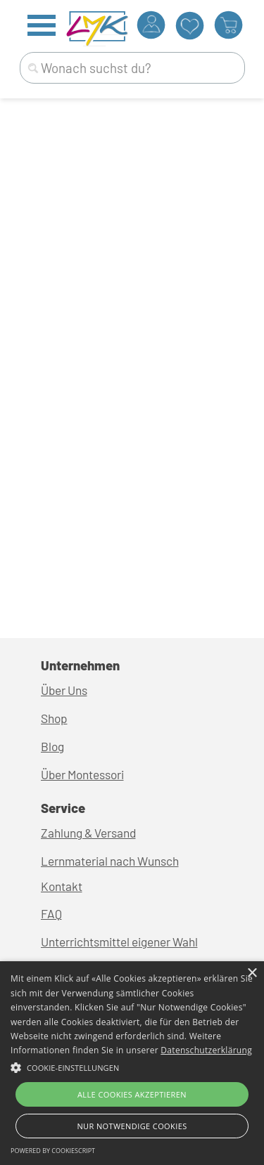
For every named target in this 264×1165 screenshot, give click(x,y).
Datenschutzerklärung (206, 1050)
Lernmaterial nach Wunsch (110, 861)
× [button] (251, 973)
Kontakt (61, 886)
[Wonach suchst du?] (132, 68)
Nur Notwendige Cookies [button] (132, 1126)
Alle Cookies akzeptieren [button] (132, 1094)
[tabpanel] (132, 876)
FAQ (51, 913)
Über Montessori (82, 774)
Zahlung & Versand (88, 833)
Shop (54, 718)
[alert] (132, 1063)
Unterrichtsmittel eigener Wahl (119, 942)
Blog (52, 746)
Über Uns (64, 690)
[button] (132, 1066)
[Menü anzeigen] (42, 25)
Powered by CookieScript (53, 1150)
